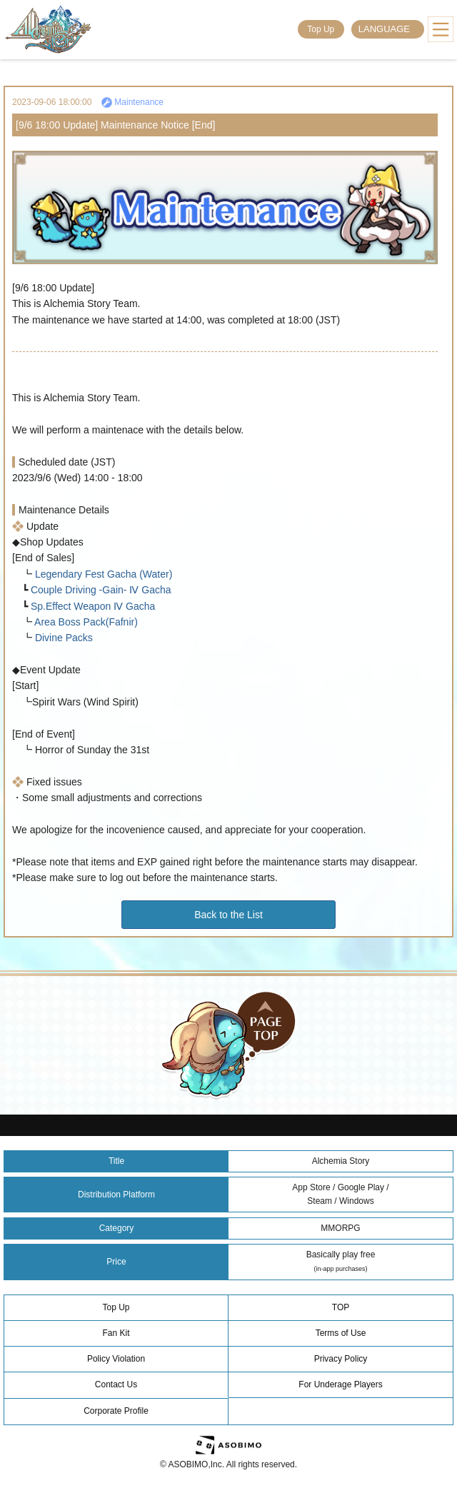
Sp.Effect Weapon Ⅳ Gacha (91, 606)
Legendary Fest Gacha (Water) (102, 574)
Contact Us (116, 1384)
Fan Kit (115, 1333)
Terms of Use (341, 1333)
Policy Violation (116, 1359)
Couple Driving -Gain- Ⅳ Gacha (99, 589)
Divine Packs (62, 637)
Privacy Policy (341, 1359)
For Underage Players (340, 1384)
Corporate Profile (116, 1411)
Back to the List (228, 914)
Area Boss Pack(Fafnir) (85, 622)
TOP (340, 1307)
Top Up (320, 29)
